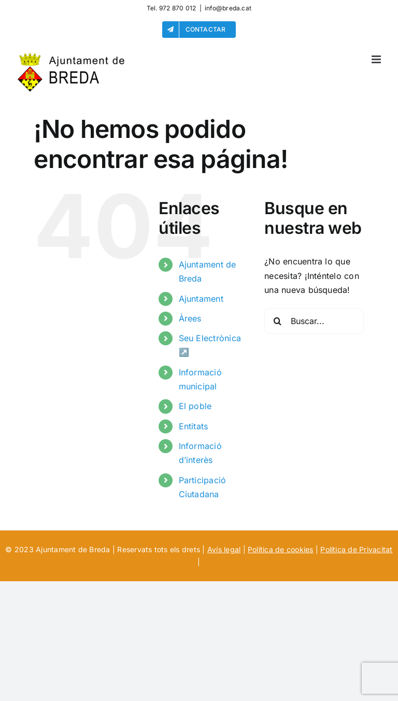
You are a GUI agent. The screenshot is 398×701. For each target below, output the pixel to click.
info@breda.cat (228, 8)
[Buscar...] (314, 321)
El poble (195, 406)
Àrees (190, 318)
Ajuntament (201, 298)
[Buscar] (277, 321)
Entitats (193, 426)
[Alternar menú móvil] (377, 59)
